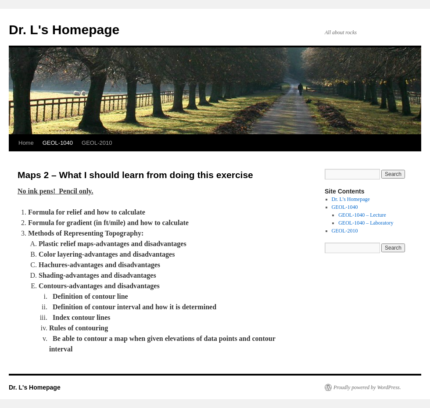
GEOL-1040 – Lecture (362, 215)
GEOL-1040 (58, 143)
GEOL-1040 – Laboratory (365, 223)
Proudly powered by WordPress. (367, 387)
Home (26, 143)
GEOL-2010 (97, 143)
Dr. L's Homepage (64, 29)
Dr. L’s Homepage (351, 199)
